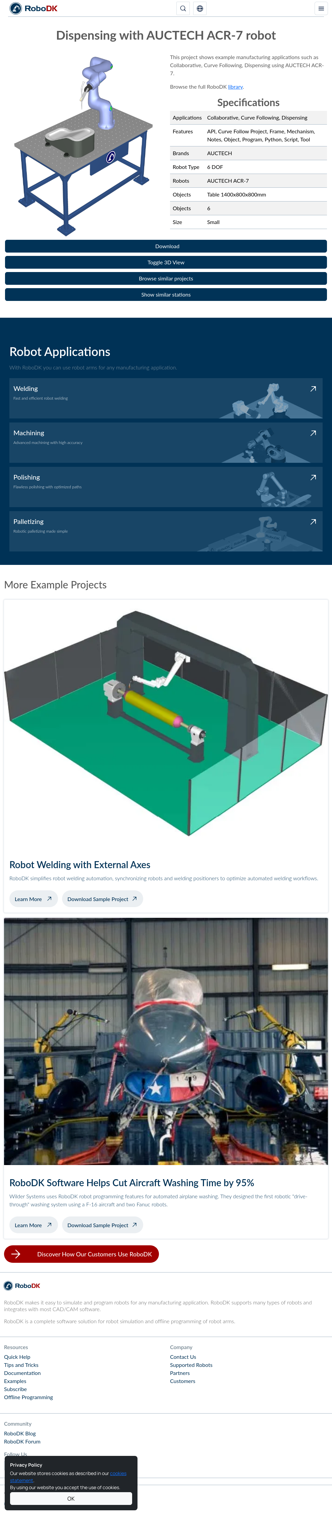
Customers (183, 1381)
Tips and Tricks (21, 1365)
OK (71, 1498)
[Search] (183, 8)
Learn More (36, 898)
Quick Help (17, 1356)
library (235, 86)
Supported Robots (191, 1365)
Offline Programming (28, 1397)
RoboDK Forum (22, 1441)
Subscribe (15, 1389)
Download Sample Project (97, 899)
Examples (15, 1381)
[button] (200, 8)
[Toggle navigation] (321, 8)
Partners (180, 1373)
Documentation (22, 1373)
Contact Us (183, 1356)
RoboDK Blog (20, 1433)
